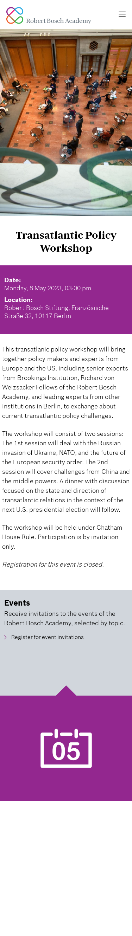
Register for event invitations (47, 637)
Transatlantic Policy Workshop (66, 241)
